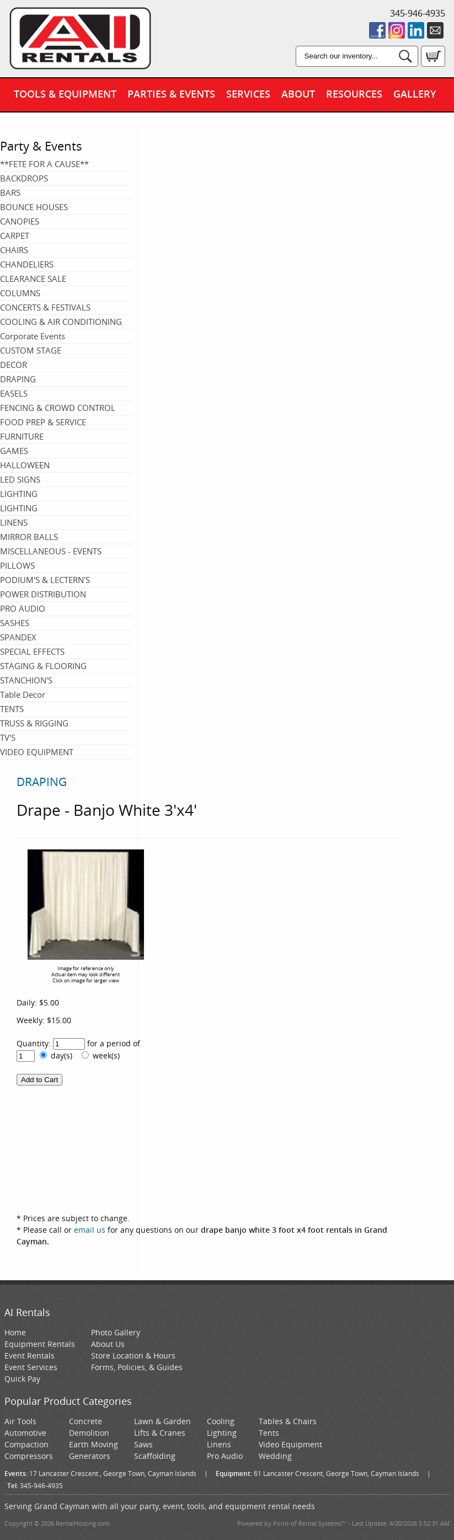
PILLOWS (17, 565)
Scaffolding (154, 1456)
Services (248, 93)
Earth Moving (93, 1444)
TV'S (7, 737)
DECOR (13, 364)
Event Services (30, 1367)
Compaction (26, 1444)
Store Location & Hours (133, 1355)
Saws (143, 1444)
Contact (195, 126)
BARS (10, 192)
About (298, 93)
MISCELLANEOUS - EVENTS (51, 551)
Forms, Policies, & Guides (137, 1367)
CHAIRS (14, 249)
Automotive (25, 1432)
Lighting (222, 1432)
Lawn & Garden (162, 1421)
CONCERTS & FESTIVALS (45, 307)
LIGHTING (19, 493)
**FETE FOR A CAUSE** (44, 163)
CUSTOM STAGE (30, 350)
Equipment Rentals (39, 1344)
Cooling (220, 1421)
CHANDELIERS (27, 264)
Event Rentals (29, 1355)
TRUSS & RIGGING (34, 723)
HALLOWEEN (25, 464)
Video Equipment (290, 1444)
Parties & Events (171, 93)
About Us (108, 1344)
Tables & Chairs (288, 1421)
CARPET (14, 235)
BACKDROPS (24, 178)
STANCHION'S (26, 680)
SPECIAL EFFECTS (32, 651)
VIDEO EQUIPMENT (36, 751)
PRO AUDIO (22, 608)
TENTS (12, 708)
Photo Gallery (115, 1332)
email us (89, 1229)
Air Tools (20, 1421)
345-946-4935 (417, 13)
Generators (89, 1456)
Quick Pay (255, 126)
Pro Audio (225, 1456)
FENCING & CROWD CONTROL (57, 407)
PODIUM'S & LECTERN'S (45, 579)
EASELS (14, 393)
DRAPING (18, 378)
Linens (219, 1444)
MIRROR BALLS (29, 536)
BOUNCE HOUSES (34, 206)
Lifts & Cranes (159, 1432)
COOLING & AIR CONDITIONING (61, 321)
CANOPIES (19, 221)
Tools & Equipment (65, 93)
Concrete (85, 1421)
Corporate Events (32, 335)
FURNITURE (22, 436)
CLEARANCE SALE (33, 278)
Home (15, 1332)
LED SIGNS (20, 479)
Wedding (275, 1456)
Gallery (414, 93)
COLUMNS (20, 292)
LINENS (14, 522)
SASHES (14, 622)
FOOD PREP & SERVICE (43, 421)
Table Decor (22, 694)
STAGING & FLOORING (43, 665)
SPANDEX (18, 637)
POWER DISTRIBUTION (43, 594)
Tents (269, 1432)
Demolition (89, 1432)
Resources (354, 93)
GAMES (14, 450)
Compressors (28, 1456)
